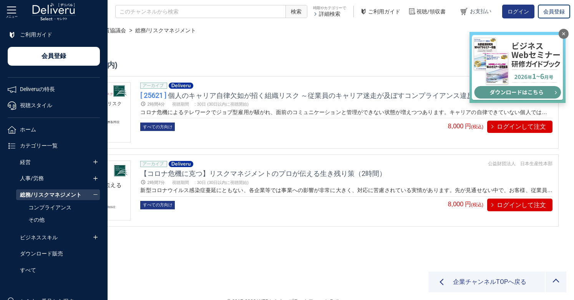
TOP (121, 30)
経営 (25, 162)
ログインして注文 (521, 126)
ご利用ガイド (380, 11)
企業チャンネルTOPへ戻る (489, 281)
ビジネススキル (39, 237)
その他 (36, 220)
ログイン (518, 11)
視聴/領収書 (427, 11)
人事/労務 (32, 178)
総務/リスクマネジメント (50, 195)
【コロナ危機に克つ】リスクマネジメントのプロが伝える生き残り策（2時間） (345, 164)
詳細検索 (326, 14)
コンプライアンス (49, 207)
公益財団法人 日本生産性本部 (520, 154)
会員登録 (554, 11)
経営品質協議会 (212, 30)
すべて (28, 270)
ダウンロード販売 (41, 253)
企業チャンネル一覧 (160, 30)
